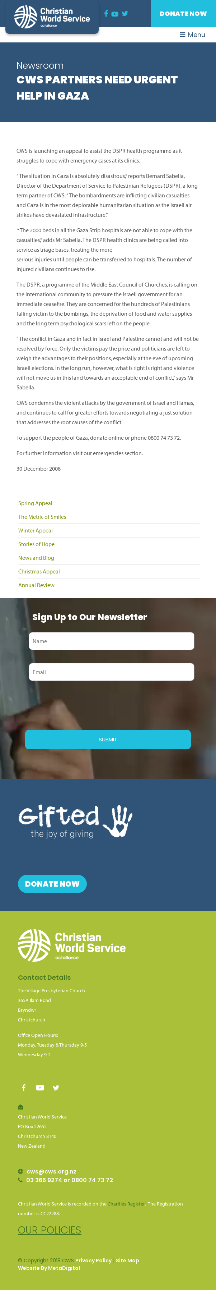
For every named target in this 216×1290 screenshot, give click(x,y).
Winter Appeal (35, 530)
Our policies (49, 1230)
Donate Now (183, 13)
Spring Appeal (35, 503)
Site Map (127, 1260)
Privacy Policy (93, 1260)
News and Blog (36, 557)
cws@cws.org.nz (51, 1171)
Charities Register (126, 1203)
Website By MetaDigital (49, 1268)
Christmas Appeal (39, 571)
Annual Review (36, 585)
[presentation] (79, 704)
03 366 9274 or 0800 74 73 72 (69, 1180)
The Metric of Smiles (42, 516)
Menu (192, 34)
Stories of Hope (36, 544)
